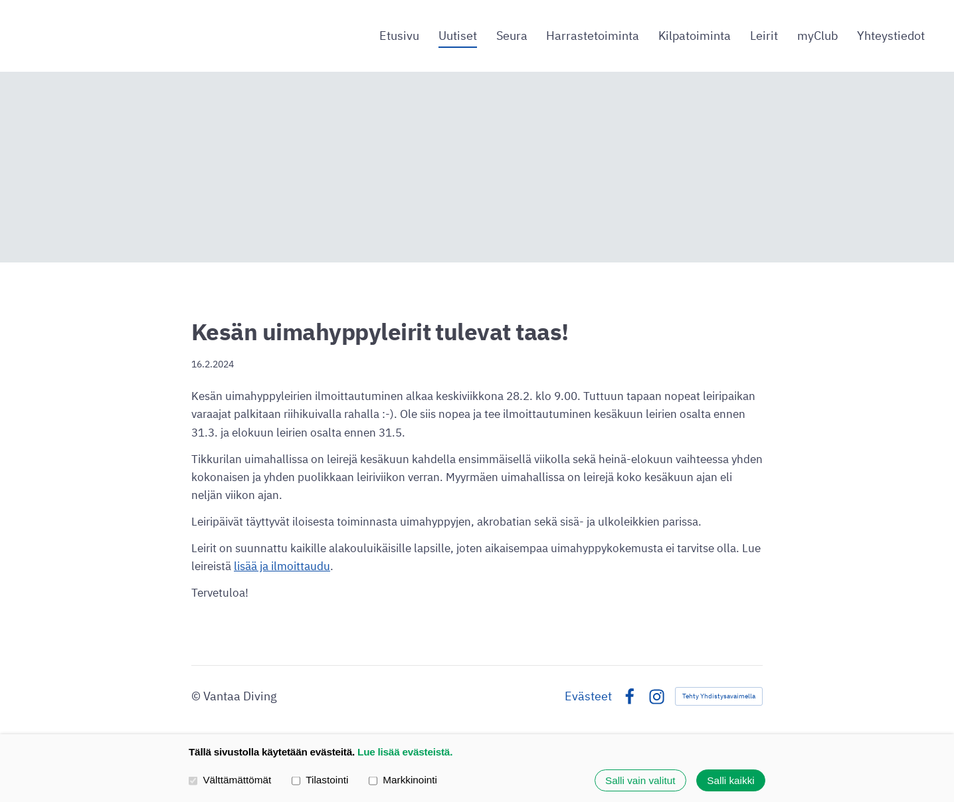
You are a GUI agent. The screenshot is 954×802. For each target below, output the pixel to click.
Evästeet (588, 696)
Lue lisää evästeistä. (404, 751)
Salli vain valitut (640, 780)
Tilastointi (320, 780)
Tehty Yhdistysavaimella (718, 696)
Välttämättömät (230, 780)
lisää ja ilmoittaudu (282, 566)
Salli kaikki (730, 780)
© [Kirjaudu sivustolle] (197, 696)
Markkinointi (403, 780)
